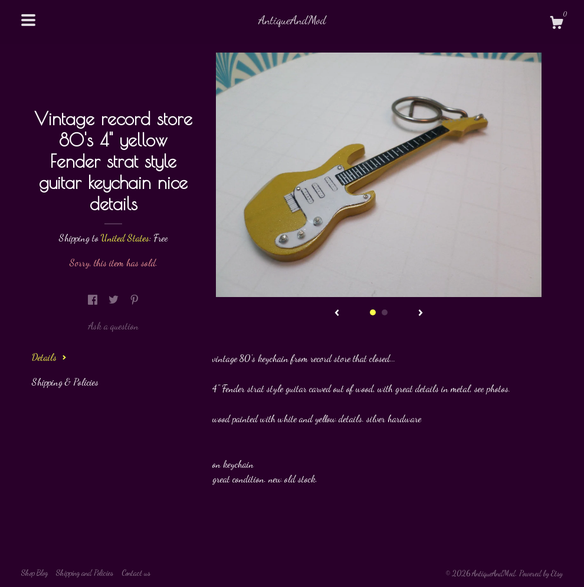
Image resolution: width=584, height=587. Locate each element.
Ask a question (113, 325)
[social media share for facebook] (94, 299)
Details (49, 357)
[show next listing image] (421, 313)
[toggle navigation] (28, 20)
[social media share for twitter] (115, 299)
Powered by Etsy (541, 573)
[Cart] (556, 24)
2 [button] (385, 312)
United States (125, 237)
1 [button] (373, 312)
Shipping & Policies (65, 381)
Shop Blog (34, 573)
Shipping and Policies (84, 573)
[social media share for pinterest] (134, 299)
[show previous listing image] (337, 313)
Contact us (136, 573)
